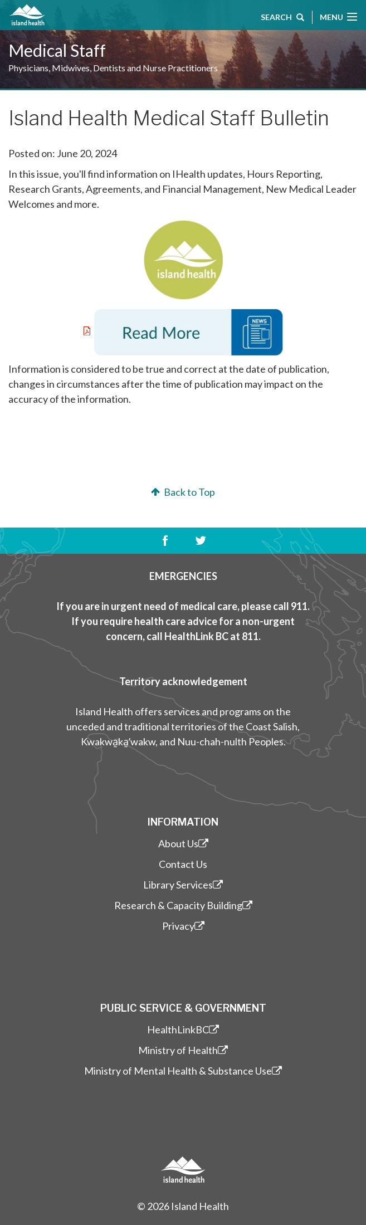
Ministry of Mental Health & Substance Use (183, 1071)
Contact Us (183, 864)
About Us (183, 843)
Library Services (183, 885)
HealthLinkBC (183, 1029)
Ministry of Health (183, 1050)
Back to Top (182, 492)
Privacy (183, 926)
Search (282, 18)
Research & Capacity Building (183, 905)
